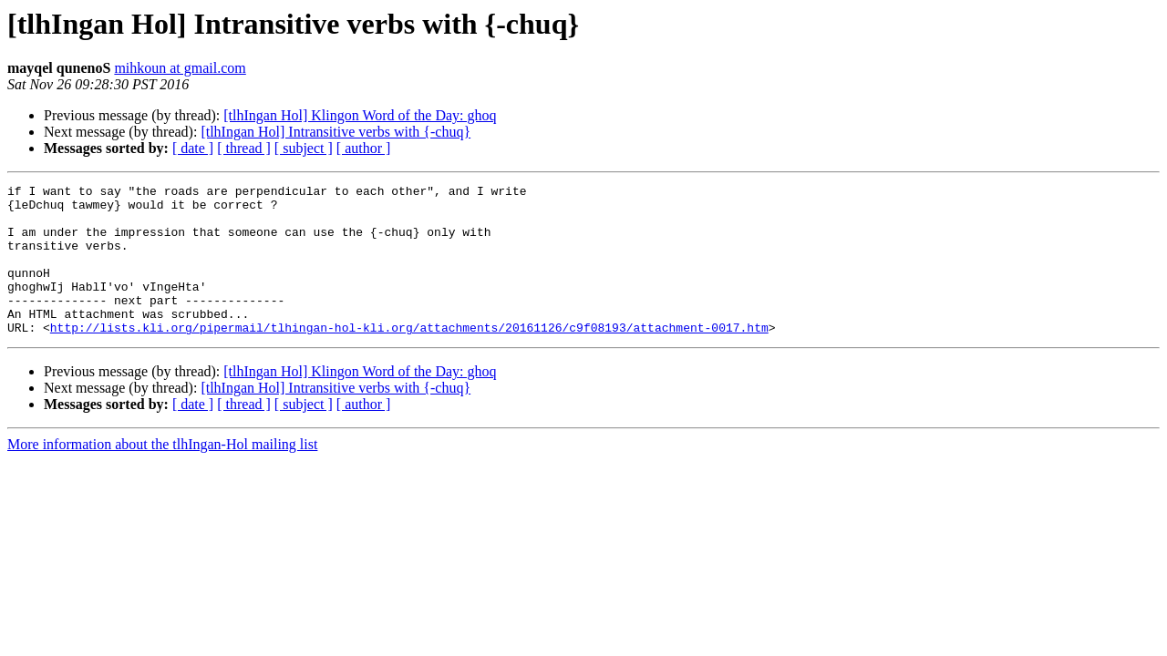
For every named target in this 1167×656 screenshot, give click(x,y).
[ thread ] (244, 148)
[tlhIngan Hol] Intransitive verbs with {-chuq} (335, 131)
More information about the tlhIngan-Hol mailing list (162, 474)
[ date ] (192, 148)
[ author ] (363, 148)
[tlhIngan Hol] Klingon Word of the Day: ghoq (359, 115)
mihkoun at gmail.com (179, 68)
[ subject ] (303, 148)
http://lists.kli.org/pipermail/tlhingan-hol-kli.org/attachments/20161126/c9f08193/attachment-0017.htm (409, 357)
